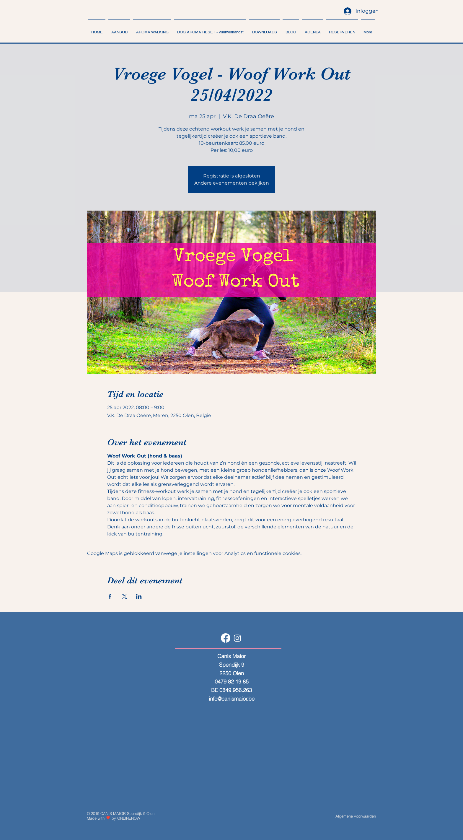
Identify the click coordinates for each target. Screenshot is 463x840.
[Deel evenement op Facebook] (110, 596)
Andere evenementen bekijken (231, 183)
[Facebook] (225, 638)
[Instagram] (237, 638)
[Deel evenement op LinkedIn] (139, 596)
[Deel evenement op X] (124, 596)
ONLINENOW (128, 818)
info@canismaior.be (232, 698)
